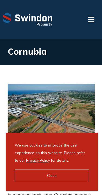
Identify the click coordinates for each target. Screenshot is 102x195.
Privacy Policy (38, 160)
